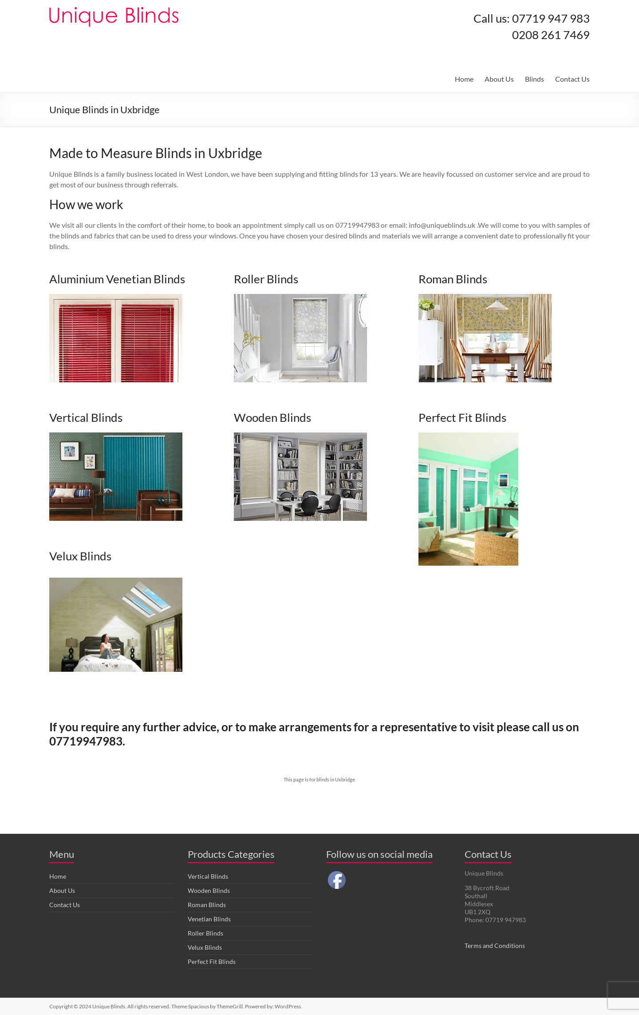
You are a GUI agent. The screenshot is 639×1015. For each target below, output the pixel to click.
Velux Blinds (205, 947)
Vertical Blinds (208, 876)
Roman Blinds (207, 904)
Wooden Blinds (209, 890)
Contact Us (572, 79)
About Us (499, 79)
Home (464, 79)
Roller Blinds (205, 933)
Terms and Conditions (495, 945)
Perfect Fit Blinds (212, 961)
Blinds (534, 79)
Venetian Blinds (209, 919)
